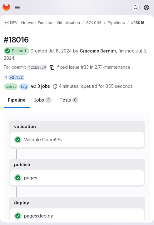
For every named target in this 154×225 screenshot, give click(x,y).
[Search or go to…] (136, 7)
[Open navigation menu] (17, 7)
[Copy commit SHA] (52, 67)
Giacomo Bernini (98, 50)
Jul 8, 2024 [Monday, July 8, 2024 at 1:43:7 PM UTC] (60, 50)
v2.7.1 (16, 77)
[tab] (43, 100)
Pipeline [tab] (17, 99)
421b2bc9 (37, 67)
